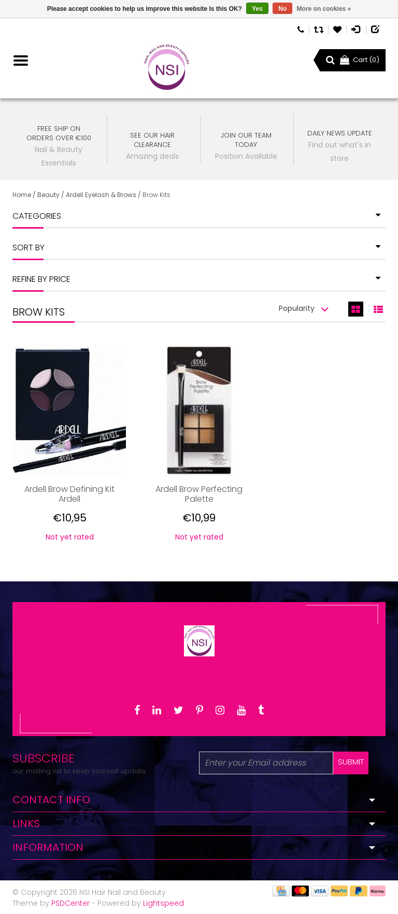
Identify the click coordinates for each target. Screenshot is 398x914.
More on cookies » (324, 8)
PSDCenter (70, 903)
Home (21, 194)
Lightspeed (163, 903)
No (282, 8)
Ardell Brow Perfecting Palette (199, 494)
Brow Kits (156, 194)
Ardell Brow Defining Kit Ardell (69, 494)
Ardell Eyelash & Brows (101, 194)
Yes (257, 8)
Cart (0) (359, 60)
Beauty (48, 194)
